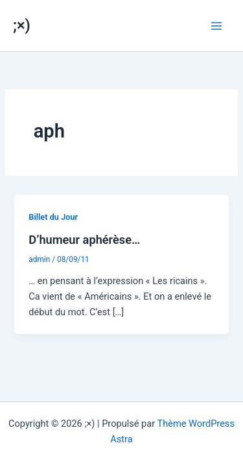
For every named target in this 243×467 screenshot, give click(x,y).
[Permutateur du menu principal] (216, 26)
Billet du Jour (53, 217)
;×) (21, 25)
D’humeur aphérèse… (84, 239)
